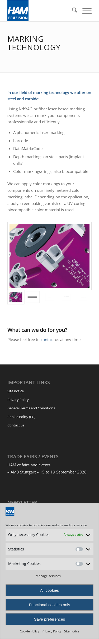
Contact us (15, 425)
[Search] (72, 10)
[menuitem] (72, 10)
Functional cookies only (49, 604)
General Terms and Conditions (31, 408)
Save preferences (49, 619)
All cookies (49, 590)
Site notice (71, 631)
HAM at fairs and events (28, 464)
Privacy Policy (52, 631)
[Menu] (84, 10)
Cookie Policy (29, 631)
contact (47, 339)
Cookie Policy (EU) (21, 416)
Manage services (48, 576)
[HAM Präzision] (41, 10)
